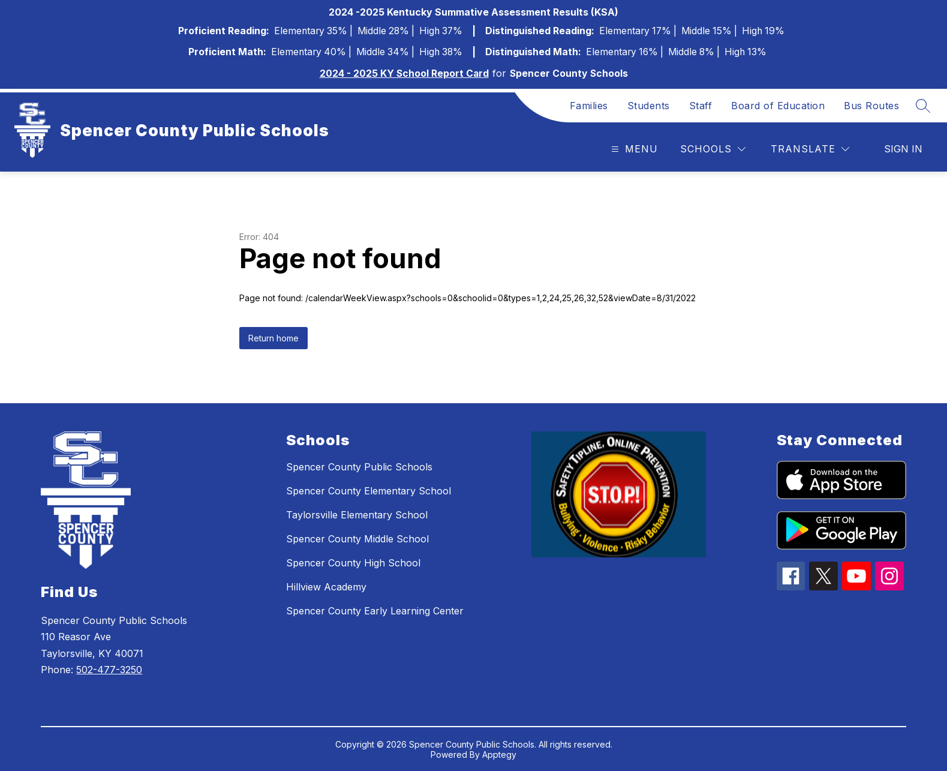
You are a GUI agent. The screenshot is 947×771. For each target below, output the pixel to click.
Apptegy (499, 754)
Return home (273, 338)
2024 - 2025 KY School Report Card (404, 73)
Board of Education (778, 106)
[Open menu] (633, 149)
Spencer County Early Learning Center (375, 611)
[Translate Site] (810, 149)
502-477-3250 (109, 670)
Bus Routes (871, 106)
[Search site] (923, 105)
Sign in (903, 149)
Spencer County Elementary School (368, 491)
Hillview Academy (326, 587)
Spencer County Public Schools (359, 467)
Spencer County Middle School (357, 539)
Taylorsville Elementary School (357, 515)
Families (589, 106)
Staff (700, 106)
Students (648, 106)
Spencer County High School (353, 563)
